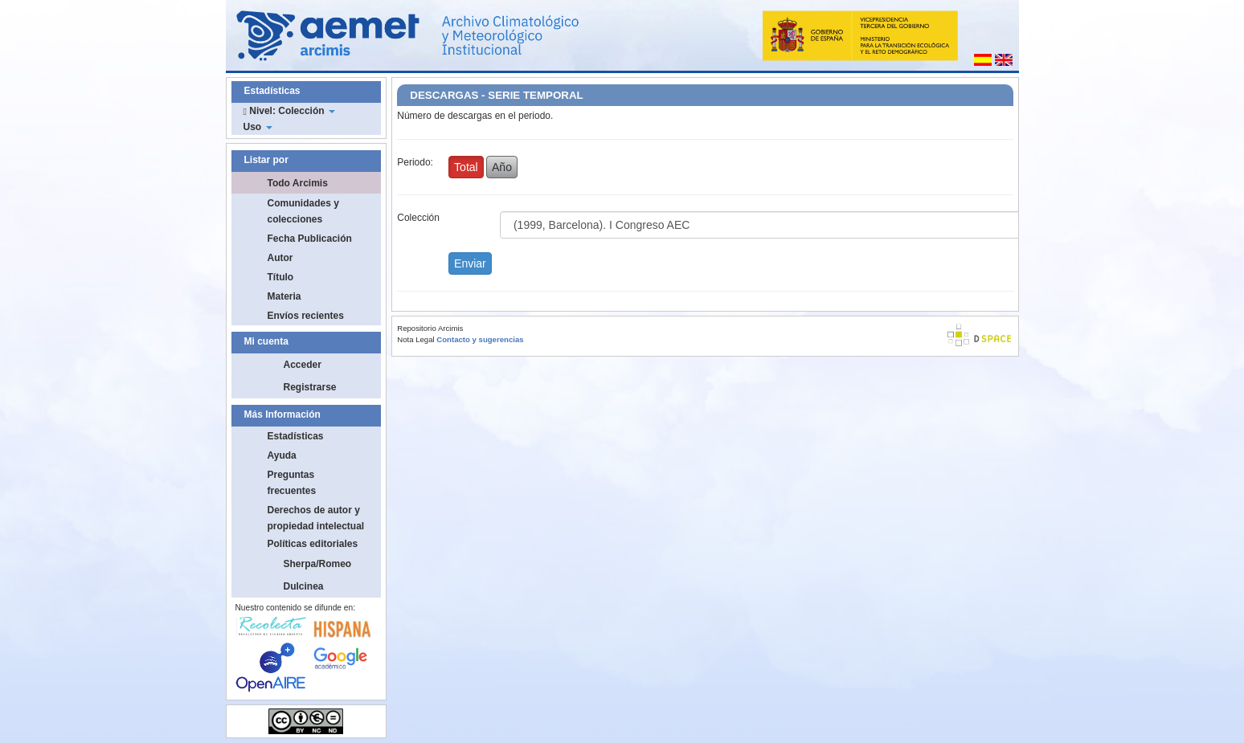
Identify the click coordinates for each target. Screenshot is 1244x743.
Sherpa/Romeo (318, 563)
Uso (257, 127)
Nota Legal (415, 339)
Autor (280, 257)
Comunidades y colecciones (303, 211)
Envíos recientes (306, 315)
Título (281, 277)
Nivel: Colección (289, 110)
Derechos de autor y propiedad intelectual (316, 518)
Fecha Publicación (310, 238)
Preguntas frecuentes (292, 482)
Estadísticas (296, 436)
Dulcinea (304, 586)
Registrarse (310, 387)
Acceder (302, 364)
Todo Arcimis (298, 183)
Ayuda (282, 455)
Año (502, 167)
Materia (284, 296)
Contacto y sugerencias (479, 339)
